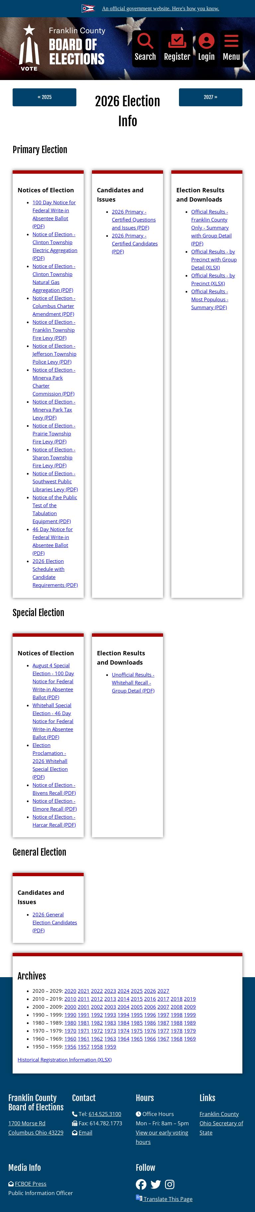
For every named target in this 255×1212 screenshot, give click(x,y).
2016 (150, 998)
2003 (110, 1006)
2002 (97, 1006)
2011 (84, 998)
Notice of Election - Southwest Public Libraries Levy (55, 481)
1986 (150, 1022)
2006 (150, 1006)
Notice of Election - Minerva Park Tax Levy (54, 409)
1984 (123, 1022)
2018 (177, 998)
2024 (123, 990)
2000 (70, 1006)
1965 (137, 1038)
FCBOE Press (30, 1183)
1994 (123, 1014)
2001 (84, 1006)
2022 (97, 990)
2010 (70, 998)
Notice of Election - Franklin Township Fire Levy (54, 330)
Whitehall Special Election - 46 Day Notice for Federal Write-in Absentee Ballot (53, 721)
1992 (97, 1014)
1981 (84, 1022)
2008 (177, 1006)
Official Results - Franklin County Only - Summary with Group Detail (211, 227)
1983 (110, 1022)
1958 (97, 1046)
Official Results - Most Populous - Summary (209, 299)
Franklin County (219, 1114)
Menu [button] (231, 47)
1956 (70, 1046)
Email (85, 1132)
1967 (163, 1038)
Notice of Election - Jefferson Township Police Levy (54, 353)
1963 (110, 1038)
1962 (97, 1038)
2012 (97, 998)
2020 (70, 990)
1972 (97, 1030)
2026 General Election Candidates (55, 922)
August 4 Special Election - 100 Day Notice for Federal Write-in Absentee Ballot (53, 681)
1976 (150, 1030)
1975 (137, 1030)
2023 (110, 990)
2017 (163, 998)
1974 (123, 1030)
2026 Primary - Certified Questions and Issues (134, 219)
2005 (137, 1006)
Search (145, 47)
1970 (70, 1030)
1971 (84, 1030)
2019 (190, 998)
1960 (70, 1038)
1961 (84, 1038)
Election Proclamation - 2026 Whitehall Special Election (50, 761)
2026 (150, 990)
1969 (190, 1038)
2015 (137, 998)
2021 (84, 990)
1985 (137, 1022)
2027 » (210, 97)
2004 (123, 1006)
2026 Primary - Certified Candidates (135, 243)
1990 (70, 1014)
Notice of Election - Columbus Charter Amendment (54, 306)
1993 (110, 1014)
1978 (177, 1030)
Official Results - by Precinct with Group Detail (214, 259)
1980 (70, 1022)
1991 (84, 1014)
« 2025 (44, 97)
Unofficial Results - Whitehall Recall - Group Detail (133, 682)
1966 (150, 1038)
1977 (163, 1030)
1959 (110, 1046)
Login (206, 47)
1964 (123, 1038)
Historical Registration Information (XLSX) (65, 1059)
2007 (163, 1006)
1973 (110, 1030)
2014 (123, 998)
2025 (137, 990)
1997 (163, 1014)
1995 (137, 1014)
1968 (177, 1038)
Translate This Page (164, 1198)
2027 (163, 990)
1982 (97, 1022)
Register (177, 47)
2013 (110, 998)
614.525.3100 (105, 1114)
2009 (190, 1006)
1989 (190, 1022)
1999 (190, 1014)
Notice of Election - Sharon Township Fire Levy (54, 457)
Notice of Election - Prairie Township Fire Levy (54, 433)
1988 (177, 1022)
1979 (190, 1030)
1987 (163, 1022)
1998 (177, 1014)
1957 (84, 1046)
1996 (150, 1014)
